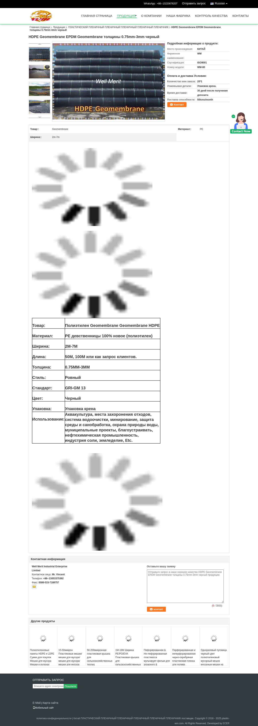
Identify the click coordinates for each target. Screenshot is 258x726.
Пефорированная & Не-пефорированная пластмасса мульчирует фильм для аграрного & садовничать (157, 659)
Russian (222, 2)
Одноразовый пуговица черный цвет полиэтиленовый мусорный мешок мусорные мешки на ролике (214, 659)
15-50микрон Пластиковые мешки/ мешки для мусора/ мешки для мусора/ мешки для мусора (70, 657)
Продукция (126, 15)
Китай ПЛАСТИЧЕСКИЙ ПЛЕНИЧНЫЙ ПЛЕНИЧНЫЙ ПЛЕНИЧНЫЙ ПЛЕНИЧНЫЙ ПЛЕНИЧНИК (127, 718)
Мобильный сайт (43, 707)
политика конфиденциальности (53, 718)
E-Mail (37, 702)
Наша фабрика (178, 15)
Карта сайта (50, 702)
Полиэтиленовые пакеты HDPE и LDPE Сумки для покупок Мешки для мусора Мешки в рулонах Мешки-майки (42, 659)
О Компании (151, 15)
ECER (226, 723)
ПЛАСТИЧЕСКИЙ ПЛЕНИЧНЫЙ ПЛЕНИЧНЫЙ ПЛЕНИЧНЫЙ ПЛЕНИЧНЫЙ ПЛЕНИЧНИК (118, 27)
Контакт (179, 104)
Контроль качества (211, 15)
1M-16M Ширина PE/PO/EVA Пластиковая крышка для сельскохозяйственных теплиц (128, 659)
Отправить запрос (194, 3)
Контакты (241, 15)
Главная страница (96, 15)
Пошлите (70, 686)
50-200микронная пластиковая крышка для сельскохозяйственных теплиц (99, 657)
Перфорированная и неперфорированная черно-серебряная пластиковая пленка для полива (184, 657)
